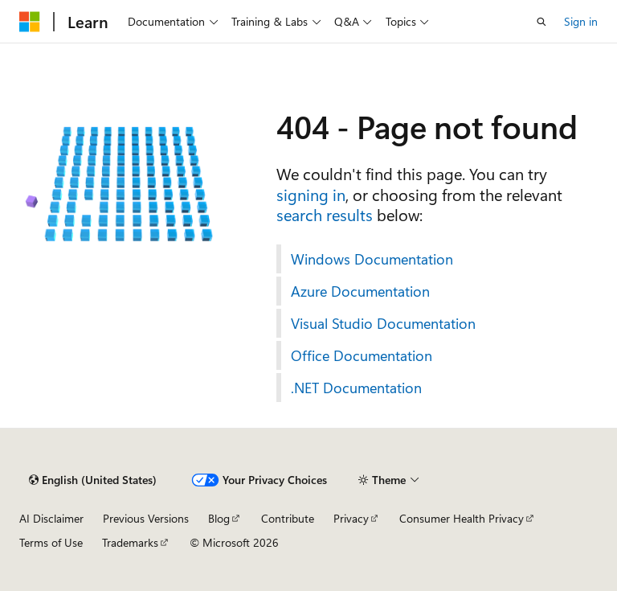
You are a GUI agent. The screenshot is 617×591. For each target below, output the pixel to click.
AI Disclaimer (51, 518)
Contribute (287, 518)
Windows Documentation (372, 259)
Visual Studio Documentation (383, 323)
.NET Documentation (356, 387)
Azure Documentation (360, 291)
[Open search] (541, 21)
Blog (219, 518)
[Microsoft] (29, 21)
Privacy (351, 518)
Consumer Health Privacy (461, 518)
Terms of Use (51, 542)
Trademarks (130, 542)
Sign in (581, 21)
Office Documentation (361, 355)
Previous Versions (146, 518)
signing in (310, 194)
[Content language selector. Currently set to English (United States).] (92, 480)
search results (324, 214)
